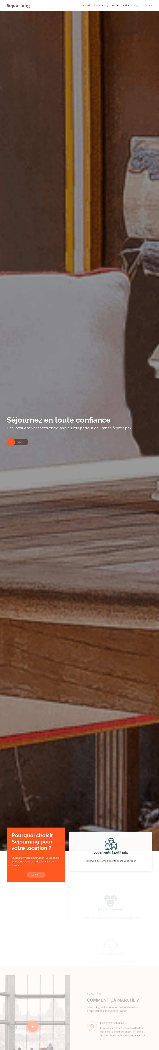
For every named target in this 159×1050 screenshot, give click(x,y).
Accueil (86, 5)
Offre (126, 5)
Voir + (20, 442)
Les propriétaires (112, 1027)
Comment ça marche (106, 5)
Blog (136, 5)
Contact (147, 5)
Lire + (36, 876)
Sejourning (18, 5)
